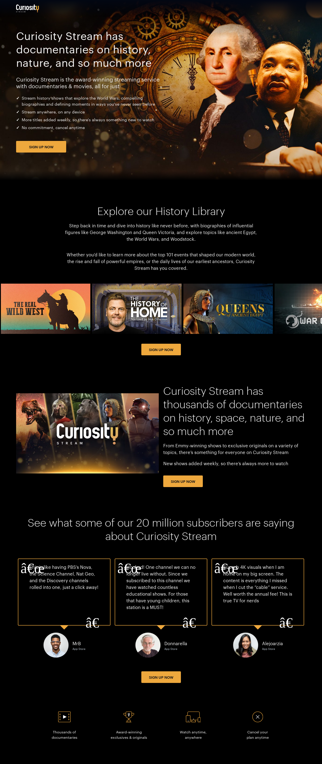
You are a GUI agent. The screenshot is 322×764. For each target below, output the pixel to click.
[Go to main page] (27, 8)
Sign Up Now (41, 146)
